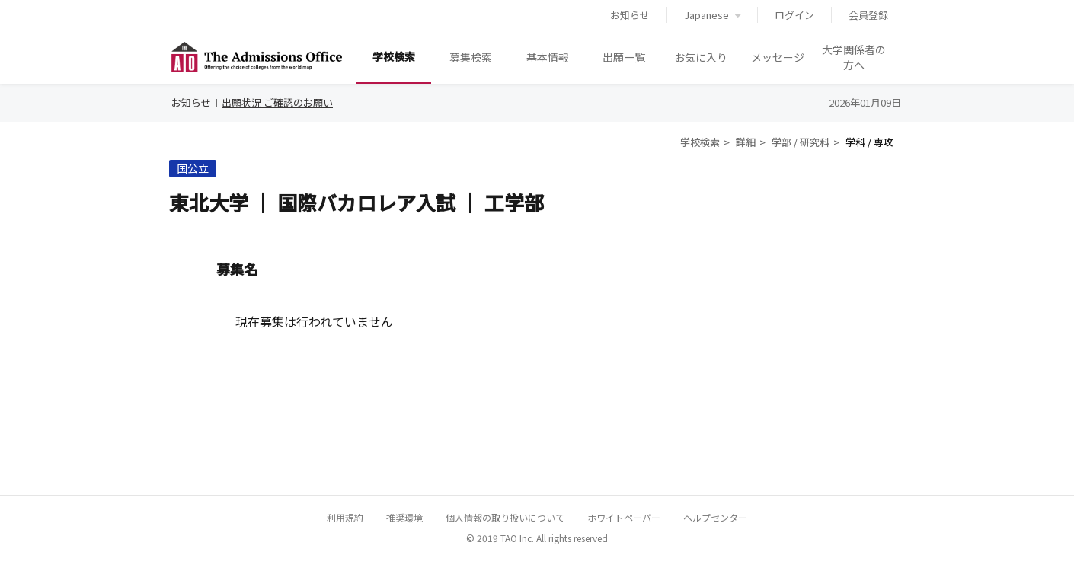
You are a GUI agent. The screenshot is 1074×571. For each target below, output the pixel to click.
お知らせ (630, 15)
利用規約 (345, 517)
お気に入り (700, 57)
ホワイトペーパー (623, 517)
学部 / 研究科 (800, 142)
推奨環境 (404, 517)
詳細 (746, 142)
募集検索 (470, 57)
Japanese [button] (712, 15)
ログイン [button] (794, 15)
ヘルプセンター (715, 517)
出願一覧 (624, 57)
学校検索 (393, 56)
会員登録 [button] (868, 15)
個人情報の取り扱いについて (505, 517)
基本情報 (547, 57)
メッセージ (777, 57)
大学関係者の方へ (854, 57)
